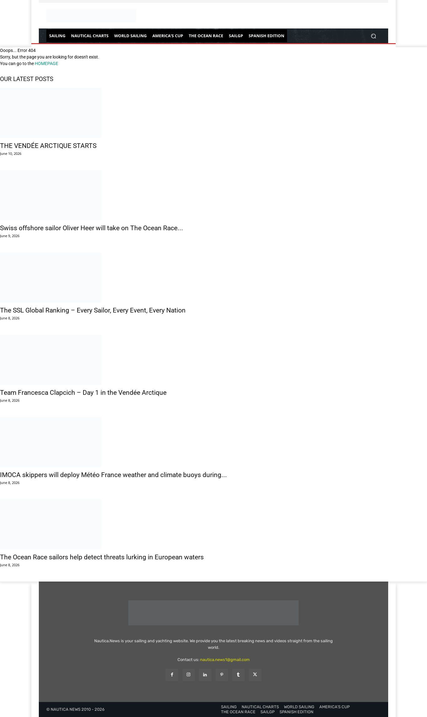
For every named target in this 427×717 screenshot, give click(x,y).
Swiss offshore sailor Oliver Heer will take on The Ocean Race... (91, 228)
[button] (373, 35)
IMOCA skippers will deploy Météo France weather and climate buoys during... (113, 475)
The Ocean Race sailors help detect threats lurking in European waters (102, 557)
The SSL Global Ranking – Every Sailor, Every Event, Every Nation (93, 310)
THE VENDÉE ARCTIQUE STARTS (48, 146)
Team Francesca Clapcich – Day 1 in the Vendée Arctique (83, 392)
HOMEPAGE (46, 63)
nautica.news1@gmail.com (225, 659)
